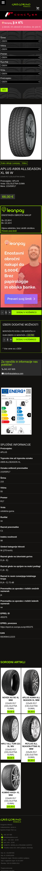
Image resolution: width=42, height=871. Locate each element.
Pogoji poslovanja (6, 868)
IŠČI (4, 90)
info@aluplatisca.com (13, 373)
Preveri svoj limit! (9, 231)
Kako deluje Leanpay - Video (14, 163)
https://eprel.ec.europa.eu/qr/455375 (16, 627)
